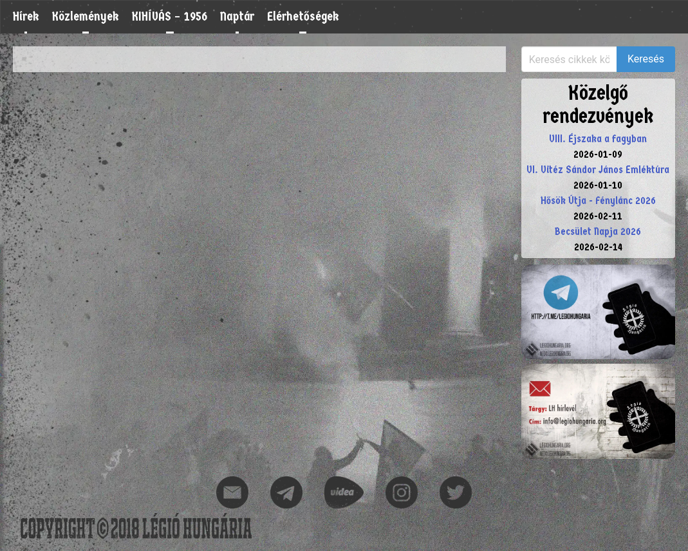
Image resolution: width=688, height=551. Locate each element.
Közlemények (85, 16)
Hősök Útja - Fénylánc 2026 (598, 200)
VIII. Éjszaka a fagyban (598, 139)
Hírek (26, 16)
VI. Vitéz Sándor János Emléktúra (597, 169)
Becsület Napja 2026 (598, 231)
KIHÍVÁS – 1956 (169, 16)
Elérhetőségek (303, 16)
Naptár (237, 16)
